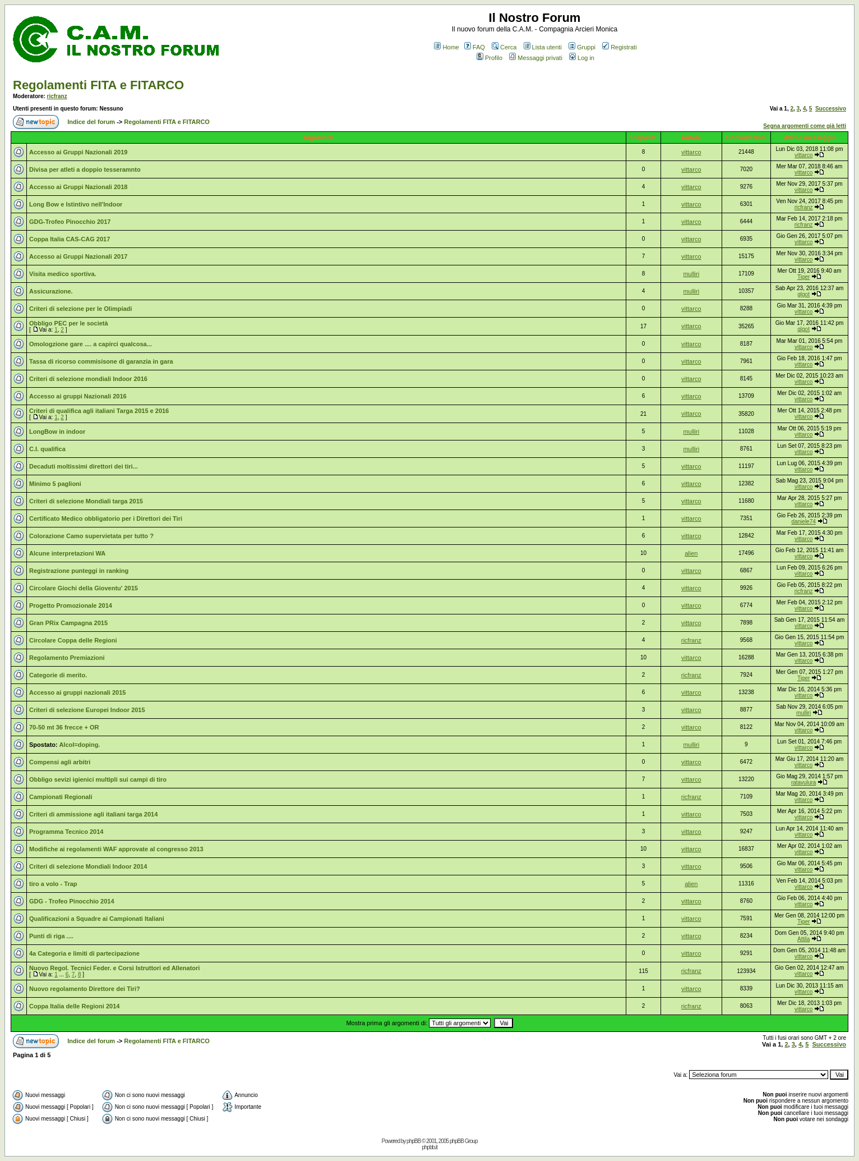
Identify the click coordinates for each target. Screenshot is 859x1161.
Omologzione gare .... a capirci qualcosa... (90, 344)
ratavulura (803, 782)
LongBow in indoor (57, 431)
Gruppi (582, 47)
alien (691, 553)
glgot (803, 294)
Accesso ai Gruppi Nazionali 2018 (78, 186)
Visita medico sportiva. (62, 273)
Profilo (489, 57)
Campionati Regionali (60, 796)
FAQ (474, 47)
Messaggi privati (535, 57)
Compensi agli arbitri (59, 762)
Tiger (803, 277)
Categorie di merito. (58, 675)
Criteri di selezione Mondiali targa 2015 (86, 501)
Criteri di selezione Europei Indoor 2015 (87, 709)
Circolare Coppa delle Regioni (73, 640)
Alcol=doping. (79, 744)
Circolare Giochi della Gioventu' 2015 (83, 588)
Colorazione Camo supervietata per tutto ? (91, 536)
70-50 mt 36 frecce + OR (64, 727)
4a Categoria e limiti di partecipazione (84, 953)
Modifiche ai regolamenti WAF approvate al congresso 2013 (116, 849)
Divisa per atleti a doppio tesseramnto (85, 169)
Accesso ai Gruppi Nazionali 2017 (78, 256)
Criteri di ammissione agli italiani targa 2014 (93, 814)
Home (446, 47)
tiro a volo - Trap (53, 883)
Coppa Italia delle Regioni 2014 (74, 1006)
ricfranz (57, 96)
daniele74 (803, 521)
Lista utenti (543, 47)
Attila (803, 939)
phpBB (414, 1141)
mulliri (691, 273)
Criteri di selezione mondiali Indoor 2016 (88, 378)
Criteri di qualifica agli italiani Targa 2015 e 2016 (99, 410)
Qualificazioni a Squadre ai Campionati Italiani (96, 918)
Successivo (830, 108)
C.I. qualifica (47, 449)
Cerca (504, 47)
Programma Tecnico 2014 (66, 831)
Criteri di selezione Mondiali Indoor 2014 (88, 866)
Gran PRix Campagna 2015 (68, 622)
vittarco (691, 152)
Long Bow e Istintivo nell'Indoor (75, 204)
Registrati (619, 47)
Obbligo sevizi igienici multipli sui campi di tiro (98, 779)
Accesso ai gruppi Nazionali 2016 (78, 396)
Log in (581, 57)
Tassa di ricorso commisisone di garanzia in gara (101, 361)
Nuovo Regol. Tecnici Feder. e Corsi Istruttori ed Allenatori (114, 968)
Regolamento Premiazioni (66, 657)
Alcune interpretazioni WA (67, 553)
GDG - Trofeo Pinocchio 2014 (71, 901)
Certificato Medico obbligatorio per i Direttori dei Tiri (105, 518)
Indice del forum (91, 121)
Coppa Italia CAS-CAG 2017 (69, 239)
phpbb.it (429, 1147)
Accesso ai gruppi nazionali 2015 (77, 692)
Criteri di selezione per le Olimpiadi (80, 308)
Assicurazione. (51, 291)
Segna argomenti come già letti (804, 126)
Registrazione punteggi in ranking (78, 570)
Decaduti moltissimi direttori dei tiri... (83, 466)
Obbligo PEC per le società (68, 323)
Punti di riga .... (51, 936)
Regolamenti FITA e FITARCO (98, 85)
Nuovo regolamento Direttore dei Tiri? (84, 988)
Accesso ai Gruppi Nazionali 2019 (78, 152)
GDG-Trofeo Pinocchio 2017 (69, 221)
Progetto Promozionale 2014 (70, 605)
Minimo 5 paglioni (55, 483)
